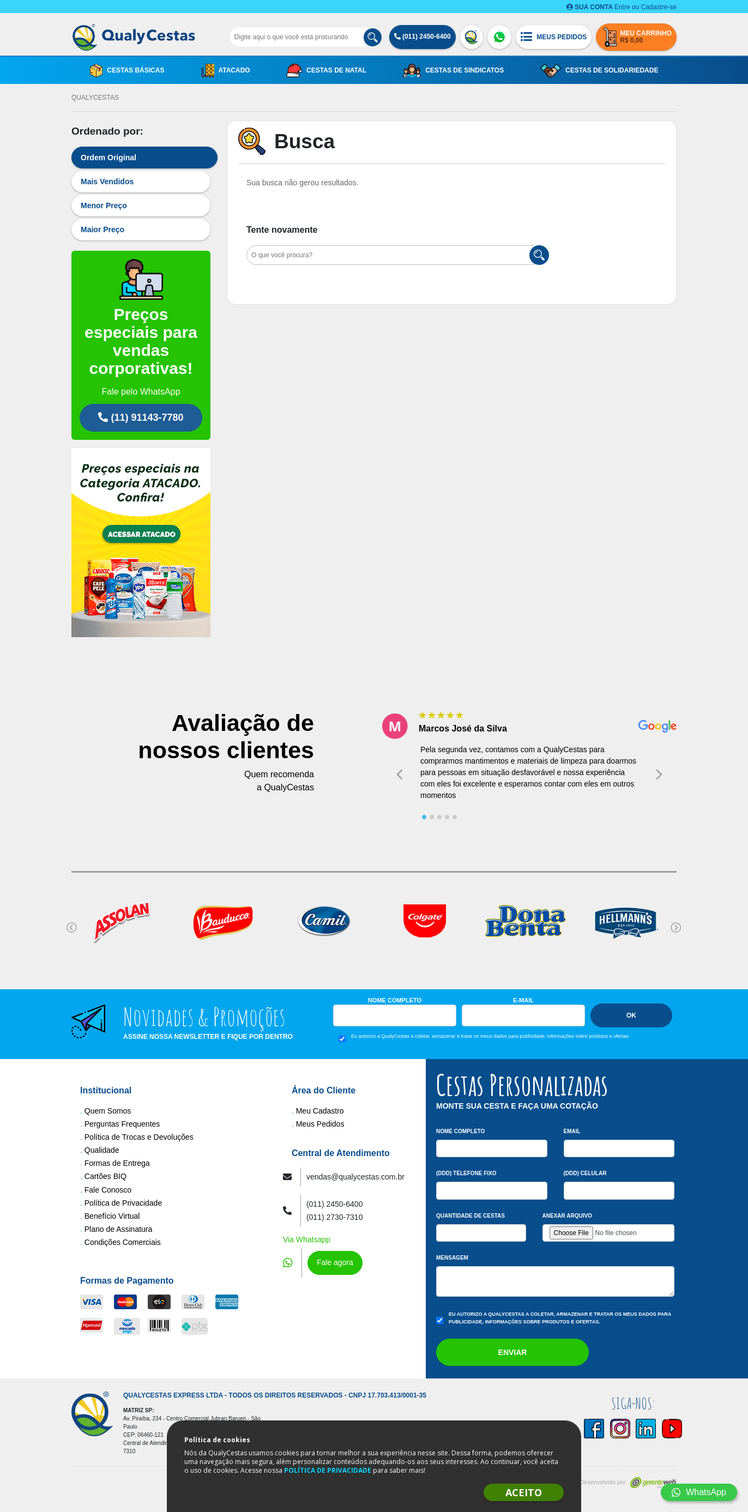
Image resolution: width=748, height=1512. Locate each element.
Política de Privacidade (123, 1203)
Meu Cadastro (320, 1110)
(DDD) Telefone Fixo (466, 1173)
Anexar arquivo (567, 1216)
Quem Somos (108, 1110)
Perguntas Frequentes (122, 1124)
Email (572, 1131)
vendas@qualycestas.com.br (355, 1176)
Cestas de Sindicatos (453, 70)
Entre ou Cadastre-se (621, 7)
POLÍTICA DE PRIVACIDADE (327, 1470)
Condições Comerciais (123, 1242)
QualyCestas (95, 97)
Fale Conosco (108, 1190)
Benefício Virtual (112, 1216)
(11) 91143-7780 (140, 417)
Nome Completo (394, 1000)
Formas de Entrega (117, 1163)
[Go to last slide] (399, 774)
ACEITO (523, 1492)
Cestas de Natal (326, 70)
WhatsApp (699, 1492)
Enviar (512, 1352)
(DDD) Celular (585, 1173)
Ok (631, 1015)
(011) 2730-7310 (334, 1217)
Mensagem (452, 1258)
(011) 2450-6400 (422, 36)
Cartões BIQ (105, 1176)
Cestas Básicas (127, 70)
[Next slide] (659, 774)
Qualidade (102, 1150)
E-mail (523, 1000)
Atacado (225, 70)
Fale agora (335, 1262)
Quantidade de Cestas (470, 1216)
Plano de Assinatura (119, 1229)
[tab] (424, 817)
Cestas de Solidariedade (599, 70)
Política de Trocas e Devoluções (139, 1137)
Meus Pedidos (320, 1124)
